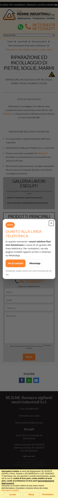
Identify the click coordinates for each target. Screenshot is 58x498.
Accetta (12, 495)
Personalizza (47, 494)
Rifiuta (31, 495)
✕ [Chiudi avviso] (51, 223)
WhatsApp (35, 263)
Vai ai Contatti (15, 263)
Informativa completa (10, 490)
